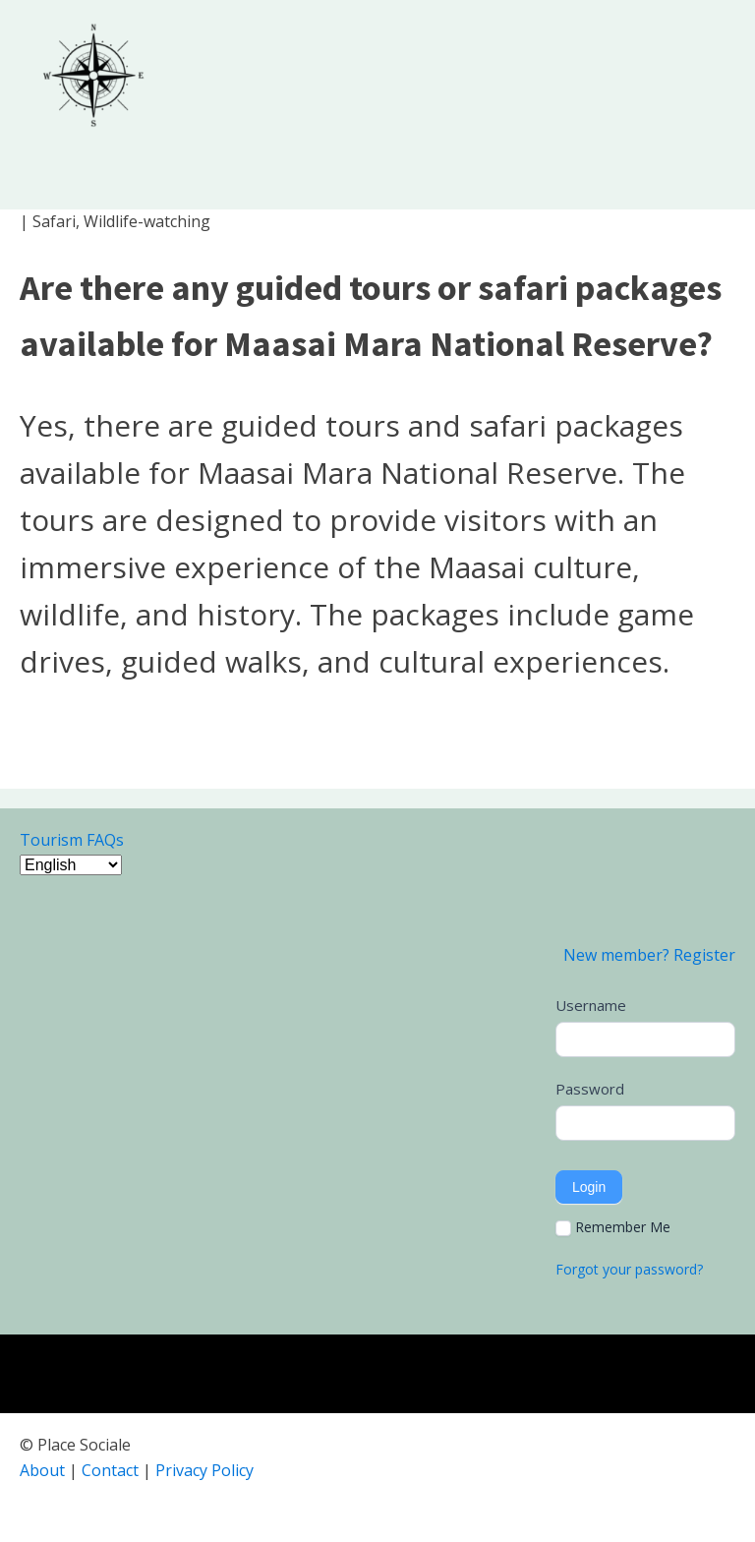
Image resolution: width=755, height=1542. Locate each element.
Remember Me (612, 1227)
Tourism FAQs (72, 840)
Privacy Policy (204, 1470)
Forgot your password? (629, 1269)
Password (589, 1088)
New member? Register (649, 955)
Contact (110, 1470)
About (42, 1470)
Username (590, 1005)
